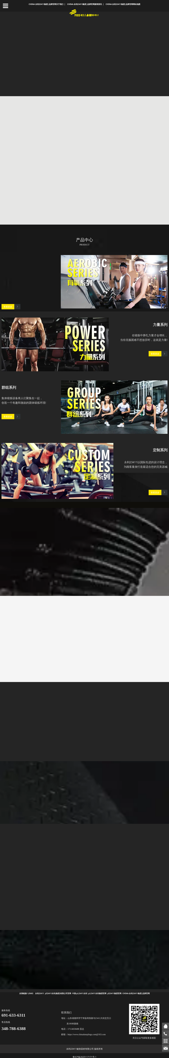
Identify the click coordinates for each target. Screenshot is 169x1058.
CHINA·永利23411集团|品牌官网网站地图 (123, 4)
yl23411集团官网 (114, 991)
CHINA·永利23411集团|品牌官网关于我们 (46, 4)
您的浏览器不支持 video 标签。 (84, 54)
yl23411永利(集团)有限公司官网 (58, 991)
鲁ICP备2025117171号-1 (85, 1054)
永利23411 (39, 991)
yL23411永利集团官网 (97, 991)
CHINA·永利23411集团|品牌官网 (136, 991)
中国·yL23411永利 (79, 991)
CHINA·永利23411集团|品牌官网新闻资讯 (84, 4)
